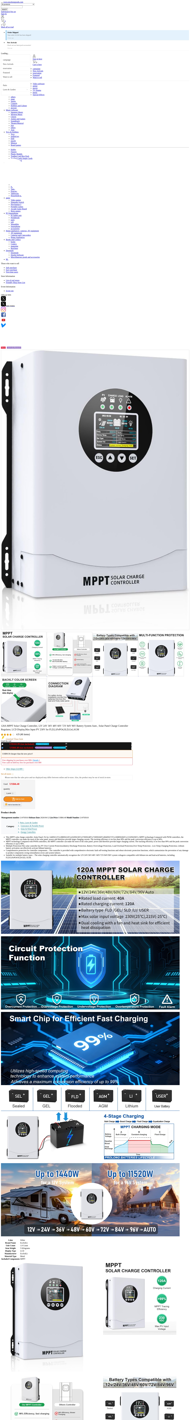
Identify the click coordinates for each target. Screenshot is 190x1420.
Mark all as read (7, 27)
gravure (14, 108)
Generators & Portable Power (32, 826)
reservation (7, 68)
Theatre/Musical (17, 123)
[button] (95, 24)
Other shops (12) (15, 769)
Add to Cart (18, 799)
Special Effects (38, 95)
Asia (12, 130)
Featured (6, 73)
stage (13, 99)
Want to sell (7, 77)
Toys (13, 134)
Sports (13, 101)
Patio (5, 85)
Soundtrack (15, 121)
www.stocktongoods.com (13, 2)
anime (35, 86)
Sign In (4, 14)
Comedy (14, 103)
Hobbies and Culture (19, 106)
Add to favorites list (12, 804)
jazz (12, 125)
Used (35, 748)
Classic (13, 117)
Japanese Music (17, 112)
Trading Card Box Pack (20, 156)
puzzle (13, 141)
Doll (12, 139)
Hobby (13, 150)
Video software (39, 84)
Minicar (14, 143)
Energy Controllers (28, 832)
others (13, 97)
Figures (14, 152)
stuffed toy (15, 136)
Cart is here (37, 65)
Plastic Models (16, 154)
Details (35, 760)
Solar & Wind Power (29, 829)
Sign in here (37, 59)
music (35, 92)
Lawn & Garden (9, 90)
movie (35, 88)
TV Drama (37, 90)
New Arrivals (8, 64)
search (4, 9)
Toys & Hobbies (12, 132)
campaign (6, 60)
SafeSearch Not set (8, 12)
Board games (16, 145)
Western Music (16, 114)
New (26, 744)
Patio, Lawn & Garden (29, 823)
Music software (12, 110)
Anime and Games (18, 119)
